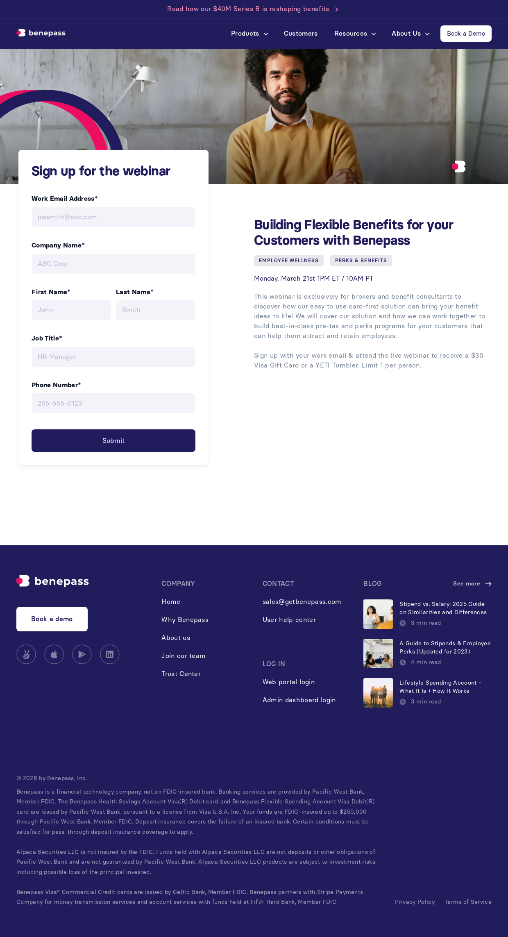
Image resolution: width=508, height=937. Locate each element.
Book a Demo (466, 33)
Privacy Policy (414, 901)
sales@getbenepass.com (302, 602)
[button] (249, 34)
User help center (289, 620)
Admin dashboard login (299, 700)
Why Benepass (185, 620)
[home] (41, 33)
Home (170, 602)
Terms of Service (468, 901)
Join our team (183, 656)
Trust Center (181, 674)
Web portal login (289, 682)
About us (175, 638)
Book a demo (52, 619)
